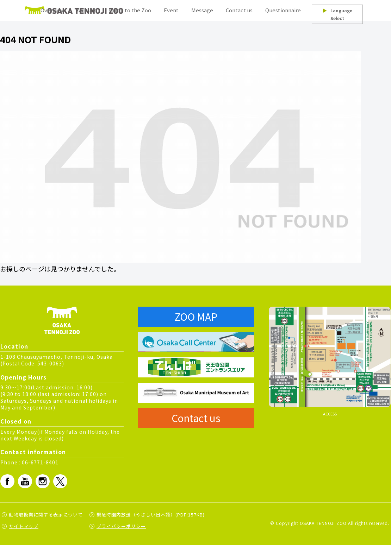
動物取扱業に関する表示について (46, 514)
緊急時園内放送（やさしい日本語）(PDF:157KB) (151, 514)
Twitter (60, 481)
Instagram (43, 481)
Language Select (337, 14)
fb (7, 481)
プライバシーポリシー (121, 526)
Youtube (25, 481)
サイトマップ (23, 526)
